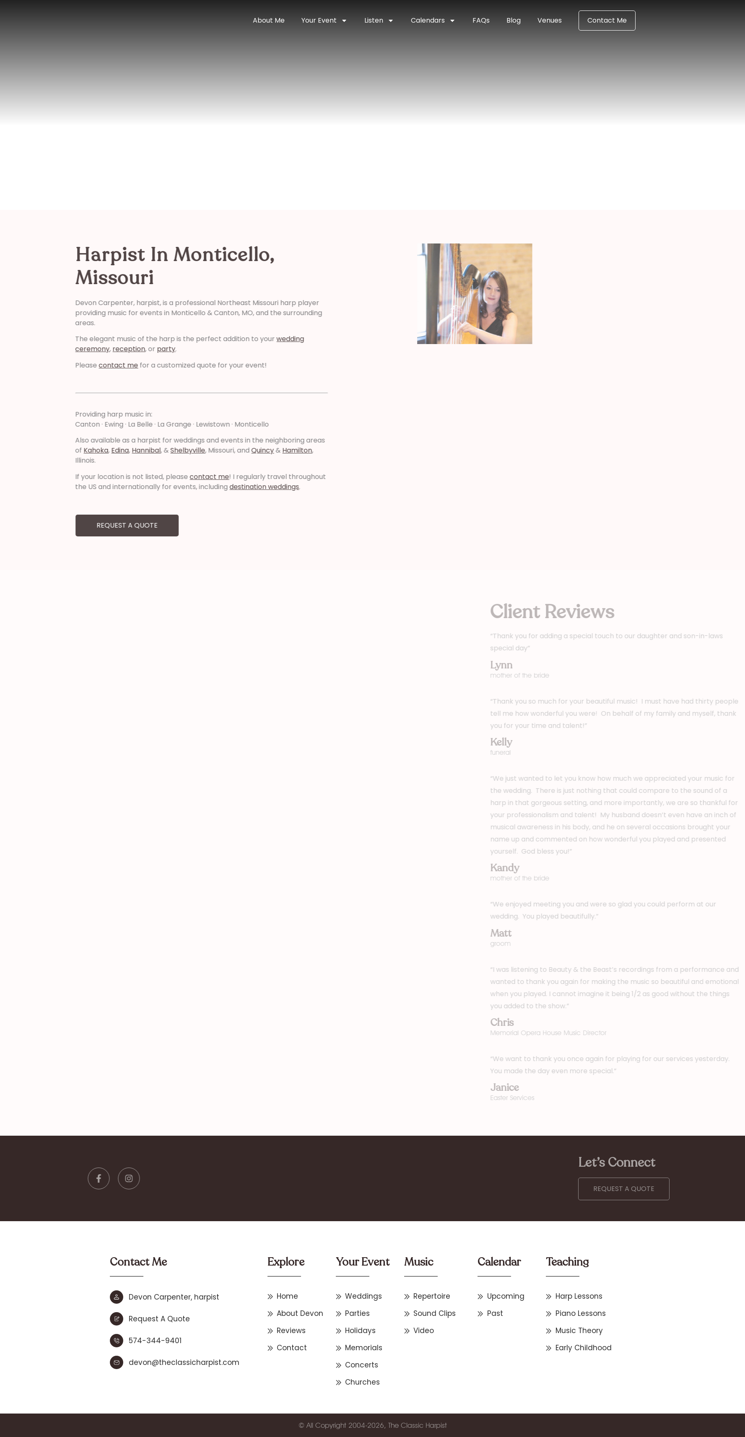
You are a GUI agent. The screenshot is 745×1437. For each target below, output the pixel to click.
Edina (72, 450)
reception (81, 349)
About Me (269, 20)
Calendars (433, 20)
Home (176, 156)
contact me (71, 365)
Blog (513, 20)
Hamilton (250, 450)
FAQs (481, 20)
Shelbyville (140, 450)
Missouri (201, 156)
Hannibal (98, 450)
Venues (549, 20)
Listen (379, 20)
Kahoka (48, 450)
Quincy (215, 450)
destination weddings (217, 487)
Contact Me (607, 20)
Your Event (324, 20)
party (118, 349)
